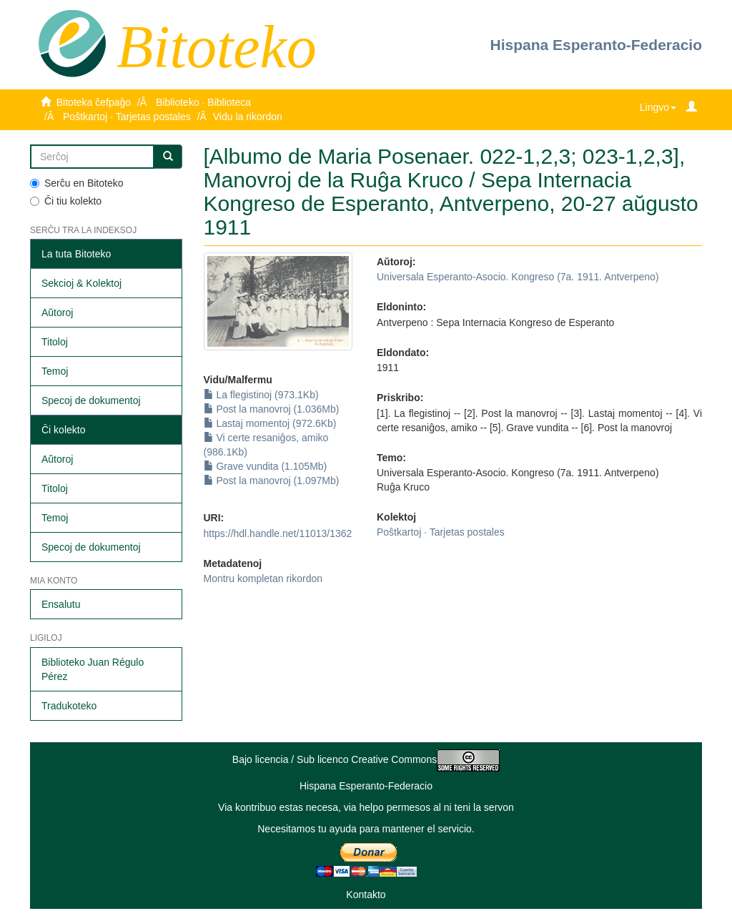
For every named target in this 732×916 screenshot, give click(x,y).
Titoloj (54, 342)
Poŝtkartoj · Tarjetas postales (127, 116)
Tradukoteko (69, 705)
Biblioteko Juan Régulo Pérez (92, 669)
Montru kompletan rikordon (263, 578)
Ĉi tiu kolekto (66, 201)
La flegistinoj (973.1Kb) (261, 394)
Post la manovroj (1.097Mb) (272, 480)
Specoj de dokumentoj (91, 400)
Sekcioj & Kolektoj (81, 283)
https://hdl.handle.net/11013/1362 (278, 533)
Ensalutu (60, 604)
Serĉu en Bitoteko (77, 183)
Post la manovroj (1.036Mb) (272, 409)
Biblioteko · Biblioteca (203, 102)
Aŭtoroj (57, 312)
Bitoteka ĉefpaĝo (93, 102)
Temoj (54, 371)
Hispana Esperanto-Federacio (596, 44)
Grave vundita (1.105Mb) (265, 466)
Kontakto (365, 894)
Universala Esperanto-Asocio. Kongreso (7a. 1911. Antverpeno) (518, 276)
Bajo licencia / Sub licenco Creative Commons (366, 759)
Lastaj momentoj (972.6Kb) (270, 423)
